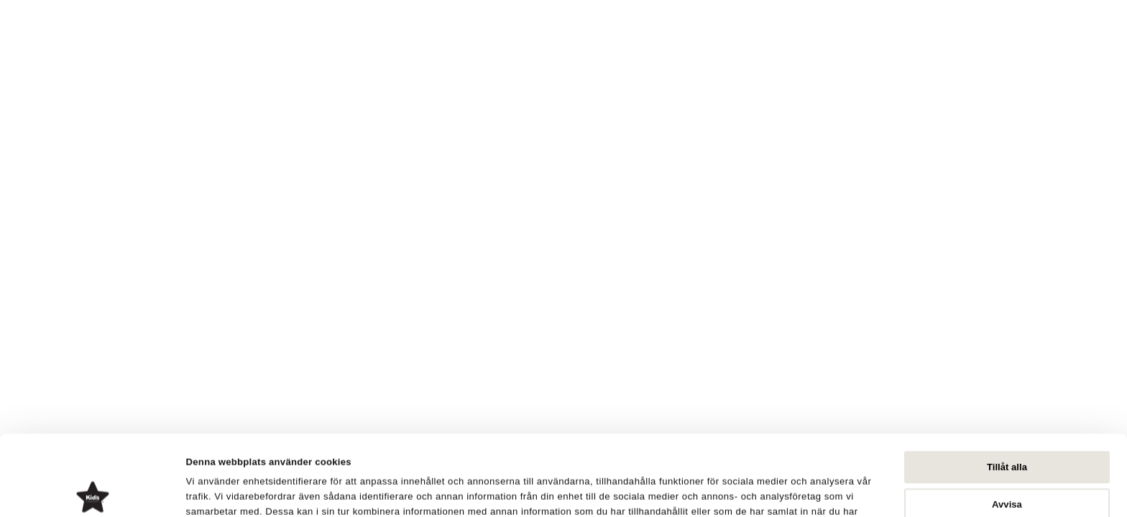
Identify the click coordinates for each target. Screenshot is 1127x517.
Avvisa (1007, 424)
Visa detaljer (725, 490)
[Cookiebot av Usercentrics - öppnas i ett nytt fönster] (93, 490)
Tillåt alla (1007, 386)
